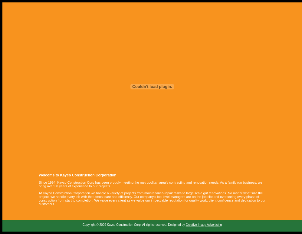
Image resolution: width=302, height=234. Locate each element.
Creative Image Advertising (204, 224)
